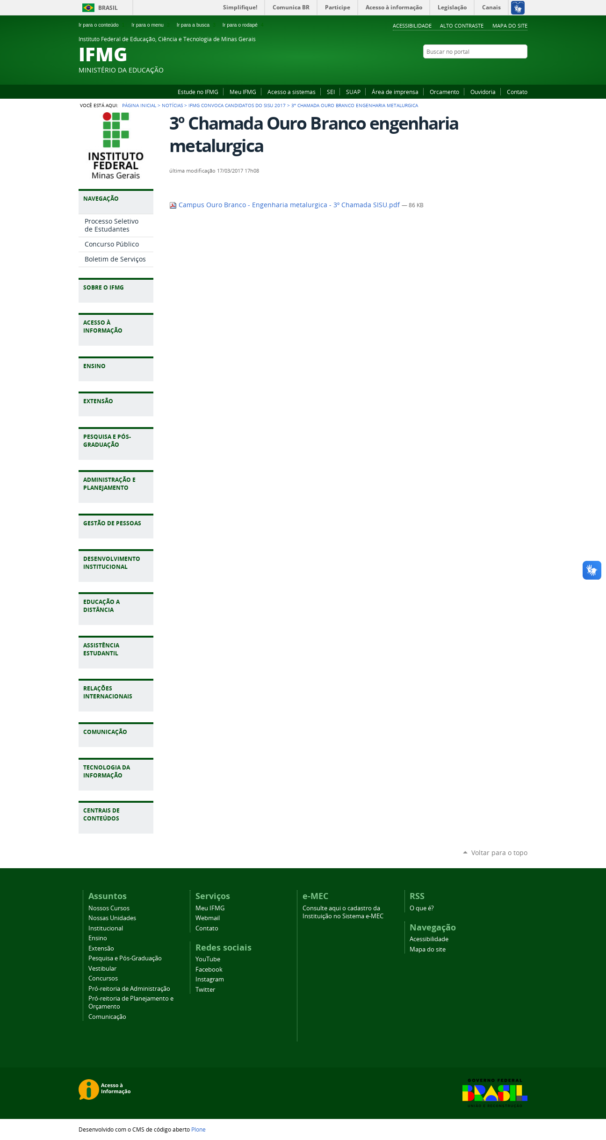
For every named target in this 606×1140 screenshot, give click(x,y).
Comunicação (107, 1017)
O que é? (422, 908)
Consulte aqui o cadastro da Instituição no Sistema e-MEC (343, 912)
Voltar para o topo (499, 852)
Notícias (172, 105)
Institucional (105, 928)
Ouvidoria (483, 91)
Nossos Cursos (109, 908)
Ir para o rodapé (244, 25)
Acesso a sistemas (291, 91)
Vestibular (102, 969)
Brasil (108, 8)
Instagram (511, 69)
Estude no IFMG (198, 91)
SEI (331, 91)
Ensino (97, 938)
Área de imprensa (395, 91)
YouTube (487, 69)
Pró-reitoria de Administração (129, 989)
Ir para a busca (197, 25)
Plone (198, 1129)
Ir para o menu (151, 25)
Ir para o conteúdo (102, 25)
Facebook (499, 69)
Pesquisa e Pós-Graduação (125, 958)
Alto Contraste (461, 25)
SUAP (353, 91)
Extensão (101, 948)
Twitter (522, 69)
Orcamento (444, 91)
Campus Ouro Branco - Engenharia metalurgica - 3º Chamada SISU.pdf (285, 205)
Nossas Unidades (112, 918)
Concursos (103, 978)
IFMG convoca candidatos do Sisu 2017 (237, 105)
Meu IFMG (243, 91)
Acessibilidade (412, 25)
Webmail (207, 918)
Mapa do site (509, 25)
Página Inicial (139, 105)
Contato (517, 91)
